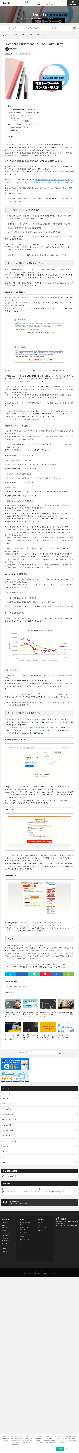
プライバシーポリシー (39, 1275)
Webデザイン (7, 1093)
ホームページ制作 (24, 1232)
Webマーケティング (9, 1122)
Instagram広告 (8, 1116)
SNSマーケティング (9, 1144)
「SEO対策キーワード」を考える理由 (22, 109)
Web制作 (5, 1099)
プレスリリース (8, 1133)
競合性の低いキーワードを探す (22, 118)
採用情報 (40, 1235)
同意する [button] (60, 1448)
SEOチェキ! (15, 130)
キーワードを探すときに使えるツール (22, 124)
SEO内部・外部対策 (25, 53)
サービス (54, 28)
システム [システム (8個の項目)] (60, 1194)
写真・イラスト (8, 1105)
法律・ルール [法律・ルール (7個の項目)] (65, 1196)
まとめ (11, 136)
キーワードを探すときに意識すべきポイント (24, 112)
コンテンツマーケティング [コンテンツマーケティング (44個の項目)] (47, 1194)
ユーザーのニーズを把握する (21, 121)
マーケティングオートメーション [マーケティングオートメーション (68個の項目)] (12, 1196)
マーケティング (11, 28)
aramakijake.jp (16, 133)
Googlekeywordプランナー (21, 127)
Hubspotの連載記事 (12, 182)
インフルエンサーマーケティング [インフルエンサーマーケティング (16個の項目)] (30, 1194)
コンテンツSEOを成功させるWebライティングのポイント (43, 182)
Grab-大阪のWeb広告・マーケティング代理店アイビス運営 (40, 1278)
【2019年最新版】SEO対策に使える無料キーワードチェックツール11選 (32, 727)
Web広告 (5, 1150)
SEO (17, 35)
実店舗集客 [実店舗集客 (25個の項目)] (56, 1196)
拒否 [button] (67, 1448)
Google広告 (6, 1110)
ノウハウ (14, 53)
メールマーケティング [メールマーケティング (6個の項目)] (44, 1196)
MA (3, 1167)
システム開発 (23, 1234)
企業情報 (40, 1230)
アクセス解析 (7, 1127)
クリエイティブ (33, 28)
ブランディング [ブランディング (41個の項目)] (69, 1194)
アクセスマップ (42, 1232)
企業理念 (40, 1227)
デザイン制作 (23, 1237)
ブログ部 (13, 670)
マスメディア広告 (24, 1244)
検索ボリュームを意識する (20, 115)
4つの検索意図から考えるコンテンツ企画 (50, 180)
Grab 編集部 (13, 48)
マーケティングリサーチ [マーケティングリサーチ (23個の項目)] (30, 1196)
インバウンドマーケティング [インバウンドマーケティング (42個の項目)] (11, 1194)
